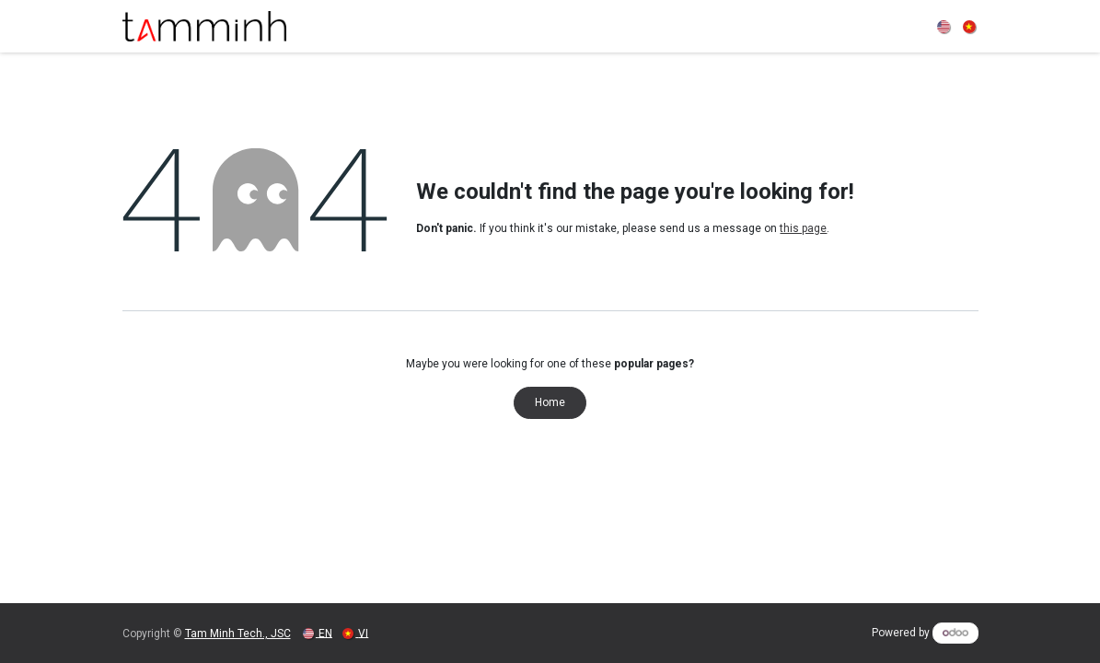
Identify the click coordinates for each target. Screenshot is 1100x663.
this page (803, 228)
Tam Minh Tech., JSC (238, 633)
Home (550, 402)
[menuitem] (945, 26)
